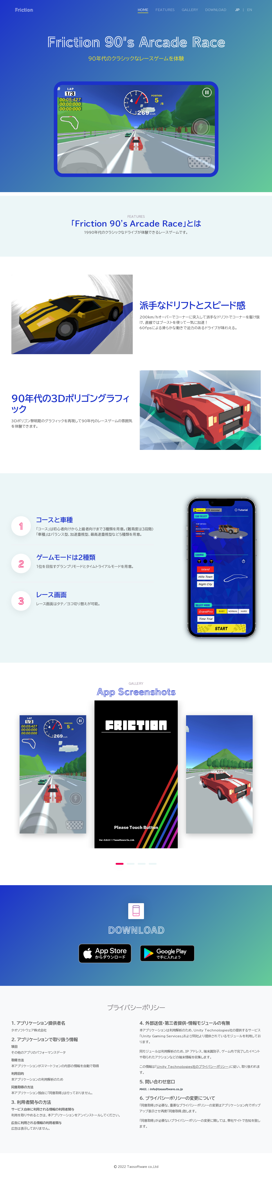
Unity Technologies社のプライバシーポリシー (192, 1066)
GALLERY (190, 9)
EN (249, 9)
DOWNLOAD (215, 9)
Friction (24, 10)
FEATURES (165, 9)
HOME (145, 9)
